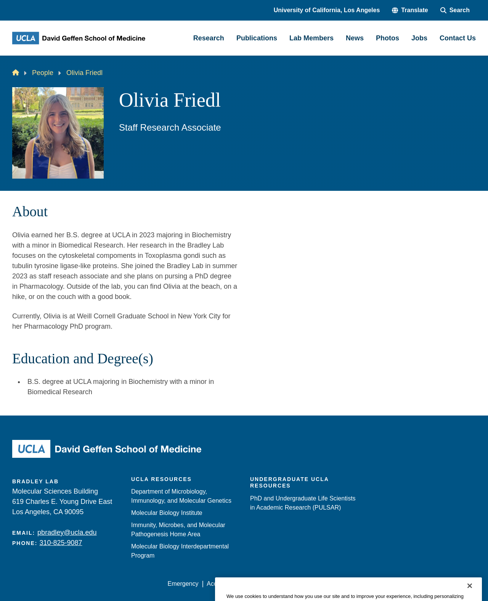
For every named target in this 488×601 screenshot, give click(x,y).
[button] (410, 10)
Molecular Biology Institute (166, 513)
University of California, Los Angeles (327, 10)
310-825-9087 (60, 543)
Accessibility (223, 583)
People (42, 73)
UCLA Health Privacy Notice (350, 583)
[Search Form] (455, 10)
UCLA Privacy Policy (276, 583)
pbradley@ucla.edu (66, 532)
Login (403, 583)
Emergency (183, 583)
